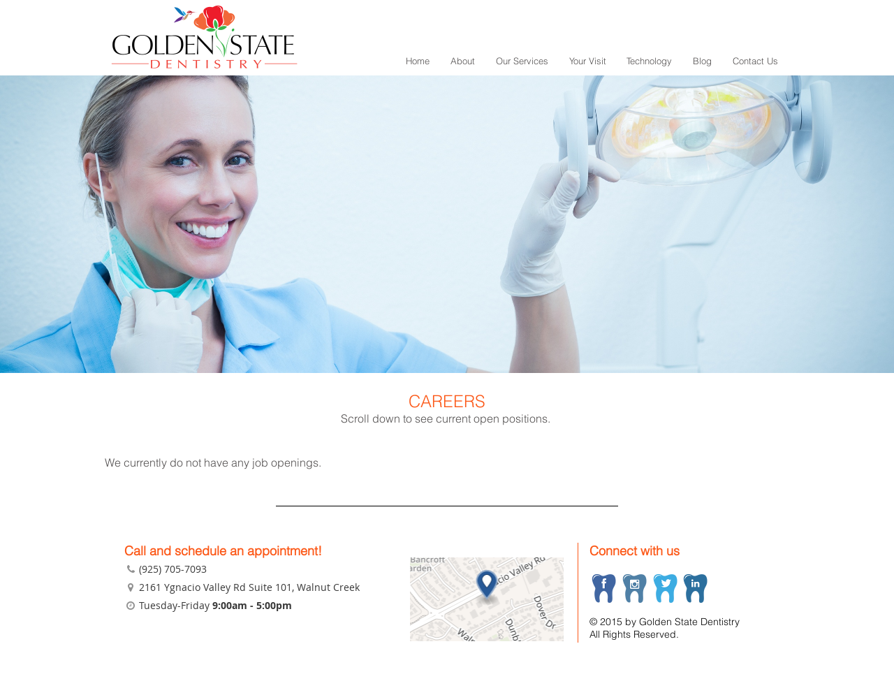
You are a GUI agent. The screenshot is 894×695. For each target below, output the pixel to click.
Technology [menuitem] (649, 60)
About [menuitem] (462, 60)
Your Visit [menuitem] (587, 60)
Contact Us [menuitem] (755, 60)
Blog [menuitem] (702, 60)
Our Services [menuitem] (522, 60)
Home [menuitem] (418, 60)
